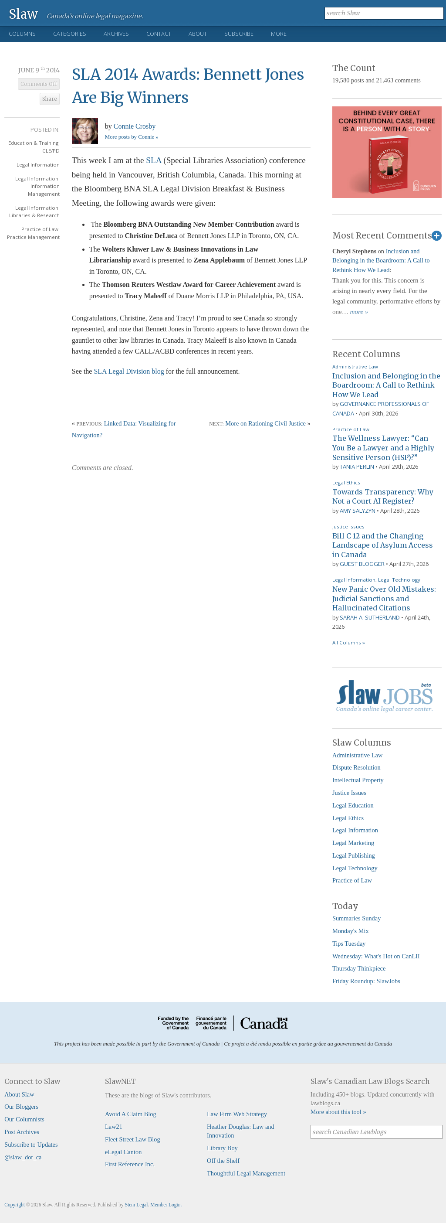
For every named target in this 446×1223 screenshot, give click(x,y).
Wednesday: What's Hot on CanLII (376, 956)
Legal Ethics (346, 482)
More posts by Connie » (132, 137)
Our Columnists (24, 1119)
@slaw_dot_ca (22, 1157)
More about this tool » (338, 1111)
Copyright (14, 1204)
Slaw (23, 14)
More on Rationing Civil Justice (265, 423)
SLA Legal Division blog (129, 371)
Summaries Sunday (356, 918)
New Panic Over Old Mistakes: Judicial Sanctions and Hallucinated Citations (384, 598)
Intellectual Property (358, 780)
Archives (116, 33)
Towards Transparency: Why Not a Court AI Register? (382, 496)
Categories (69, 33)
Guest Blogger (362, 564)
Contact (158, 33)
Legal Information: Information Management (37, 186)
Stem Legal (136, 1204)
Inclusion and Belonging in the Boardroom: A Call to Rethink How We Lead (381, 260)
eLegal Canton (123, 1151)
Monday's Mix (350, 930)
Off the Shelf (223, 1160)
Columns (22, 33)
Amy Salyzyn (357, 510)
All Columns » (348, 642)
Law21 (113, 1126)
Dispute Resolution (356, 767)
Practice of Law (350, 429)
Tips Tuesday (349, 943)
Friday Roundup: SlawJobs (366, 981)
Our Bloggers (21, 1106)
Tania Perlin (357, 466)
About (198, 33)
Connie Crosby (134, 126)
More (279, 33)
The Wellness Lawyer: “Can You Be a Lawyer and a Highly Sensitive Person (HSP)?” (383, 447)
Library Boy (222, 1148)
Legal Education (353, 805)
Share (49, 99)
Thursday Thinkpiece (358, 968)
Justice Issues (348, 526)
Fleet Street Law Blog (132, 1139)
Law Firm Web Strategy (237, 1114)
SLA (152, 160)
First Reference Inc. (130, 1164)
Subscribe (238, 33)
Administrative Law (355, 366)
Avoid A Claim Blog (130, 1114)
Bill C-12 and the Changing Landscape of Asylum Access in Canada (382, 545)
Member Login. (166, 1204)
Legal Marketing (353, 842)
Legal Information (38, 164)
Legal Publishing (353, 855)
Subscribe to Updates (30, 1144)
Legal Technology (399, 579)
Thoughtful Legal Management (246, 1173)
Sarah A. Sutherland (370, 617)
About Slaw (19, 1094)
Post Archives (21, 1131)
